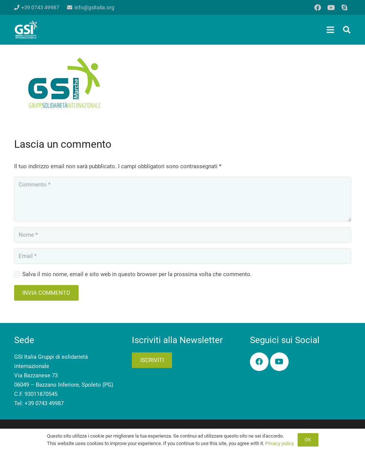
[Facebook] (317, 7)
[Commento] (182, 199)
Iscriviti (152, 360)
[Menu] (330, 29)
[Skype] (344, 7)
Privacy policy (279, 443)
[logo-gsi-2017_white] (26, 29)
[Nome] (182, 235)
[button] (347, 30)
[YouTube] (331, 7)
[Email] (182, 256)
